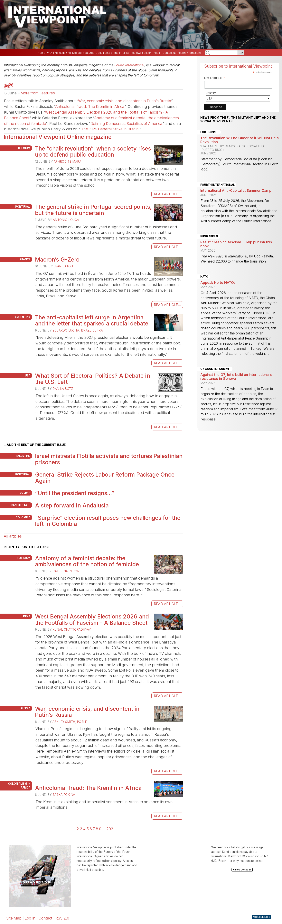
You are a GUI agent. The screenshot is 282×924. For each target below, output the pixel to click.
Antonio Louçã (66, 220)
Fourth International (190, 52)
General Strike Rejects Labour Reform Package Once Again (104, 477)
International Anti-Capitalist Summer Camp (235, 190)
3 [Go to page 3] (81, 828)
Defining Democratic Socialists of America (126, 123)
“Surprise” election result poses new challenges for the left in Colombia (107, 520)
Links (126, 52)
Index (156, 52)
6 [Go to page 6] (91, 828)
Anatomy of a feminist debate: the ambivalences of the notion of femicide (87, 561)
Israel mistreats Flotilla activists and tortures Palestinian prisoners (109, 459)
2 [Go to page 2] (78, 828)
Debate (77, 52)
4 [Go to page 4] (84, 828)
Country (211, 92)
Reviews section (141, 52)
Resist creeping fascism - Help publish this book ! (236, 244)
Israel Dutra (92, 330)
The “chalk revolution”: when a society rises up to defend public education (93, 151)
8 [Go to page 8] (97, 828)
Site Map (14, 918)
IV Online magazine (58, 52)
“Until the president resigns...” (74, 493)
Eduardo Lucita (65, 330)
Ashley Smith (63, 722)
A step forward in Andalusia (72, 505)
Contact (45, 918)
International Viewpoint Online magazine (57, 136)
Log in (30, 918)
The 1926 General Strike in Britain (110, 129)
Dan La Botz (62, 389)
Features (88, 52)
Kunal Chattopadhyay (71, 629)
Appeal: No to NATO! (217, 282)
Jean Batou (63, 266)
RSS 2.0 (62, 918)
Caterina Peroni (66, 571)
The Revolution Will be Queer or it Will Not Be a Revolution (239, 140)
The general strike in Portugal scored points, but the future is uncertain (93, 209)
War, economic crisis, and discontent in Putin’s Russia (124, 101)
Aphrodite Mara (67, 161)
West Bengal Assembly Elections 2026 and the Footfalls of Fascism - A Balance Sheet (92, 619)
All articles (13, 536)
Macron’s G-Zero (57, 259)
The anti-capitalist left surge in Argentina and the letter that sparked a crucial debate (91, 320)
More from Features (38, 93)
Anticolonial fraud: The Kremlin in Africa (89, 106)
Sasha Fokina (63, 795)
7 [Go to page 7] (94, 828)
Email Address (214, 78)
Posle (82, 722)
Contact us (169, 52)
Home (41, 52)
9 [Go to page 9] (100, 828)
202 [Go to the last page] (109, 828)
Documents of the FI (108, 52)
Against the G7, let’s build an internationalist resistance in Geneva (237, 376)
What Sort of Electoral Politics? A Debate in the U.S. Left (92, 378)
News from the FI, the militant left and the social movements (238, 119)
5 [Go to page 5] (88, 828)
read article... (167, 194)
